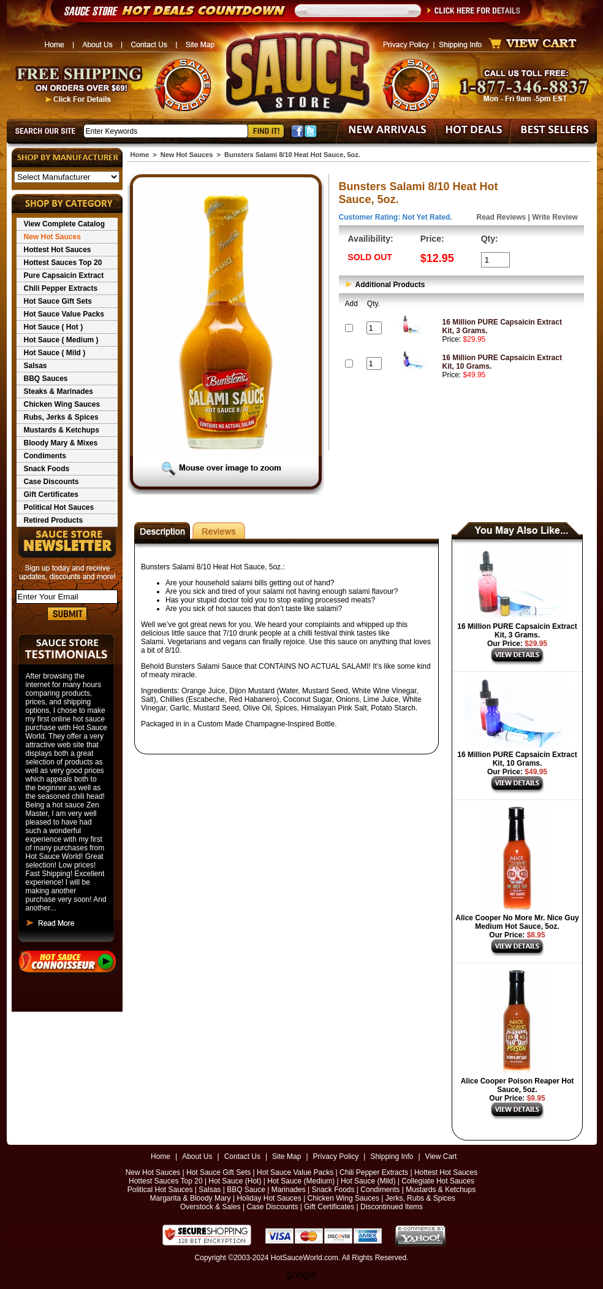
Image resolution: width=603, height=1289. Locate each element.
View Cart (441, 1156)
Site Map (286, 1156)
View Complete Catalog (64, 224)
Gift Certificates (51, 494)
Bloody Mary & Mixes (61, 443)
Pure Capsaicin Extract (64, 275)
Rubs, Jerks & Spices (61, 417)
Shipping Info (391, 1156)
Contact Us (242, 1156)
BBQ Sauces (46, 378)
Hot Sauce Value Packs (64, 314)
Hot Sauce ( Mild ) (55, 352)
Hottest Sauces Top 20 (63, 262)
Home (140, 154)
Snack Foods (47, 468)
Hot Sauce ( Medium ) (61, 340)
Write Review (554, 217)
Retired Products (53, 520)
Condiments (45, 456)
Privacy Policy (336, 1156)
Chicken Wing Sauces (62, 404)
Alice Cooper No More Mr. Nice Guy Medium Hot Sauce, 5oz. (516, 922)
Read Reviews (501, 217)
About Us (197, 1156)
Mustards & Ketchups (61, 430)
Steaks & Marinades (58, 391)
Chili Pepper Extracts (61, 288)
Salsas (35, 365)
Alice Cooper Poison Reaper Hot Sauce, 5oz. (517, 1085)
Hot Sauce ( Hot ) (53, 327)
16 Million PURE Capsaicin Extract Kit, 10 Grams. (517, 759)
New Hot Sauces (52, 237)
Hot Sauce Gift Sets (58, 301)
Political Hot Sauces (59, 507)
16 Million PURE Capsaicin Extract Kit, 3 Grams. (517, 630)
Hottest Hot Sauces (57, 249)
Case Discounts (51, 481)
